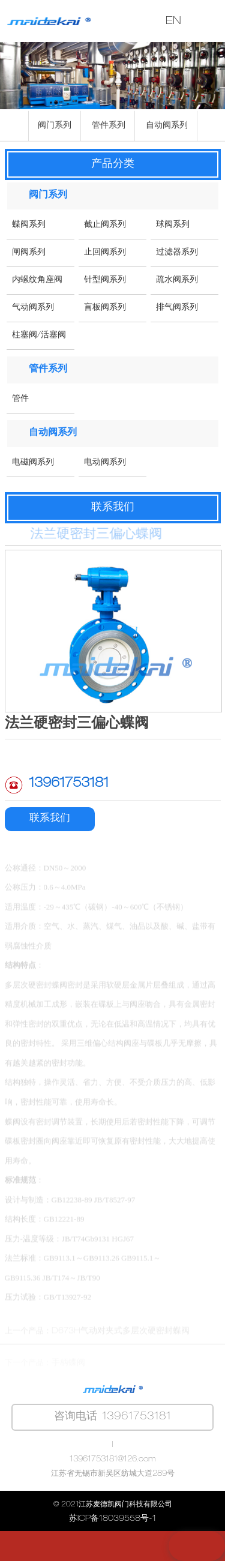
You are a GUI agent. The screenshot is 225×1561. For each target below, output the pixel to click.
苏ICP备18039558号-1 (112, 1519)
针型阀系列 (105, 280)
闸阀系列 (29, 252)
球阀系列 (173, 225)
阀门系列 (54, 128)
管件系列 (108, 128)
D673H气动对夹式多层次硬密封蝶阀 (121, 1345)
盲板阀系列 (105, 308)
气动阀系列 (33, 308)
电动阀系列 (105, 463)
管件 (20, 399)
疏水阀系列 (177, 280)
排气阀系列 (177, 308)
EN (173, 21)
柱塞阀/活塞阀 (39, 335)
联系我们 (49, 819)
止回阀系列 (105, 252)
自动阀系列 (167, 128)
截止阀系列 (105, 225)
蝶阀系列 (29, 225)
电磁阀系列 (33, 463)
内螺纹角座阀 (37, 280)
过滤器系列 (177, 252)
